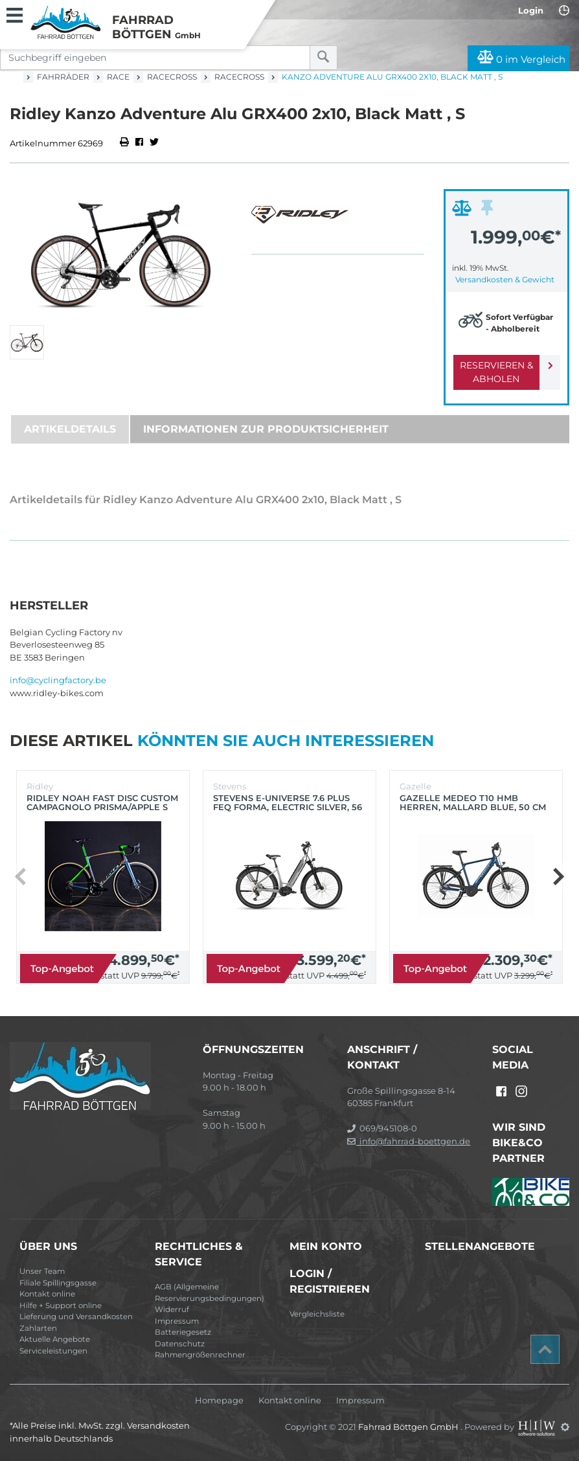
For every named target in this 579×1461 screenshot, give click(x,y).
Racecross (172, 77)
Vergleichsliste (317, 1314)
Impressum (177, 1321)
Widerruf (172, 1309)
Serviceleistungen (53, 1350)
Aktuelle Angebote (54, 1339)
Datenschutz (180, 1343)
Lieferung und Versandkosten (76, 1316)
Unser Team (42, 1271)
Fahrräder (63, 77)
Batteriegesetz (183, 1332)
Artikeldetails (70, 429)
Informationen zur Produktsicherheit (266, 429)
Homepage (219, 1400)
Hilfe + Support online (60, 1305)
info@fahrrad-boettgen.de (408, 1141)
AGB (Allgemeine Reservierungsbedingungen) (209, 1292)
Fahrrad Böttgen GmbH (409, 1426)
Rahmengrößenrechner (200, 1354)
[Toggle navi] (14, 13)
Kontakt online (47, 1293)
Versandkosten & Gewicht (504, 279)
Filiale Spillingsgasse (57, 1282)
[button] (558, 877)
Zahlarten (38, 1328)
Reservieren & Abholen (496, 372)
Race (118, 77)
